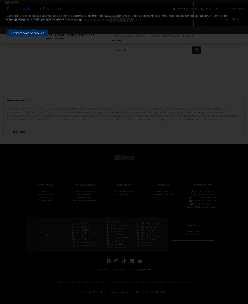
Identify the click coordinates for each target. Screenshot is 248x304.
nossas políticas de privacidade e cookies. (111, 20)
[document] (124, 152)
